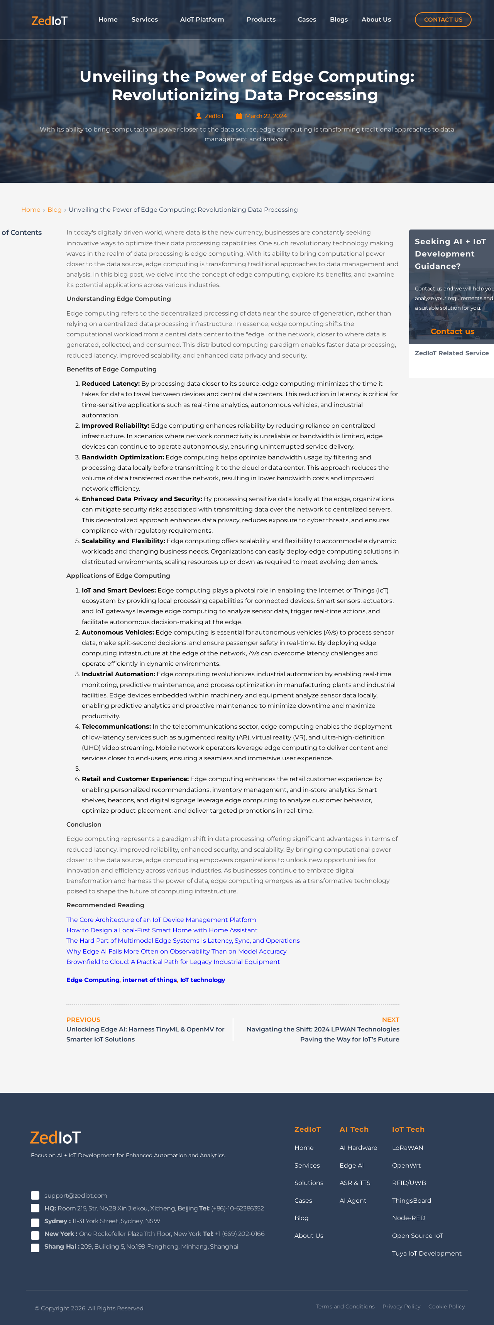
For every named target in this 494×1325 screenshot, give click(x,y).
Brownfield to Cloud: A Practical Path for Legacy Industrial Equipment (173, 961)
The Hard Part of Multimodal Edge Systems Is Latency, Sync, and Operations (183, 940)
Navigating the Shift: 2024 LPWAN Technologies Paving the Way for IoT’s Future (323, 1034)
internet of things (150, 980)
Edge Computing (92, 980)
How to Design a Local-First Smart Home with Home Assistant (162, 930)
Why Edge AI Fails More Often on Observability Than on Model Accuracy (176, 951)
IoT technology (202, 980)
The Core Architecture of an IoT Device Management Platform (161, 919)
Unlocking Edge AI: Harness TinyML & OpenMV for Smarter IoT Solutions (145, 1034)
